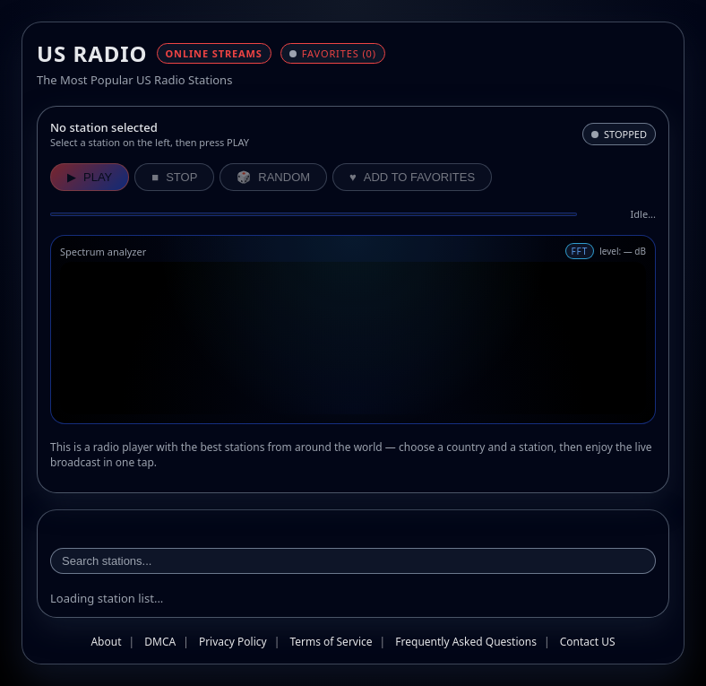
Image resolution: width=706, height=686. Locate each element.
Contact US (588, 641)
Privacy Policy (233, 641)
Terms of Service (330, 641)
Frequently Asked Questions (466, 641)
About (105, 641)
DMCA (160, 641)
